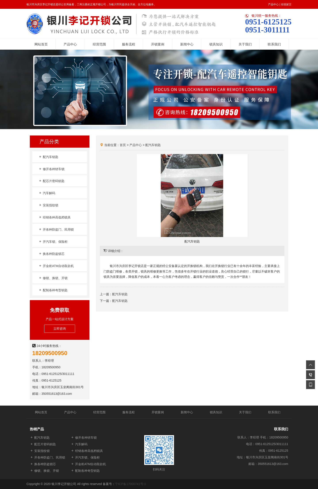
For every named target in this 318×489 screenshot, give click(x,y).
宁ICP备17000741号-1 (130, 484)
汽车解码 (46, 193)
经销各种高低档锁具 (54, 217)
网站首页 (41, 412)
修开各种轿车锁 (51, 169)
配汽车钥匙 (48, 157)
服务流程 (128, 412)
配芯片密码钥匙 (51, 181)
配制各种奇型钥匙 (53, 290)
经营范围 (99, 412)
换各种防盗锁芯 (51, 254)
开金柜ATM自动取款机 (56, 266)
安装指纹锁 (48, 205)
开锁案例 (157, 412)
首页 (123, 145)
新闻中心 (187, 412)
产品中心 (273, 4)
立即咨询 (59, 328)
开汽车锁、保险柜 (53, 241)
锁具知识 (216, 412)
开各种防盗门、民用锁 (56, 229)
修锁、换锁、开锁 (53, 278)
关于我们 (245, 412)
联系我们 (274, 412)
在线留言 (286, 4)
